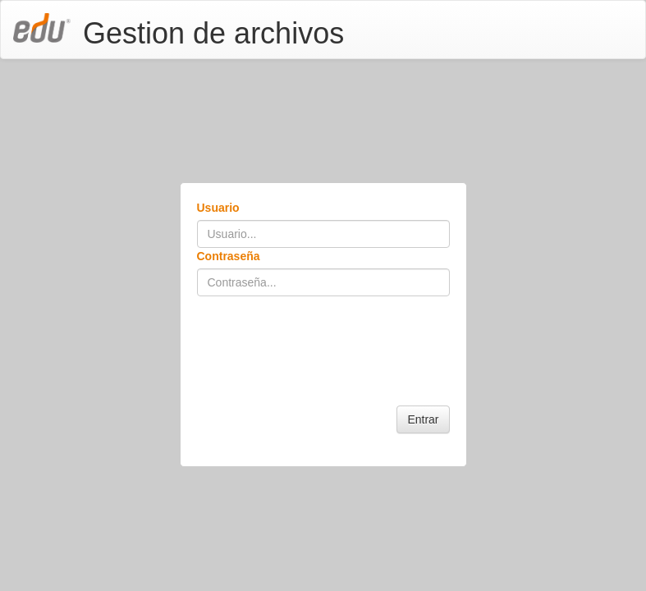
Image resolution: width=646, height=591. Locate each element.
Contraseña (228, 256)
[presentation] (322, 337)
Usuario (218, 207)
